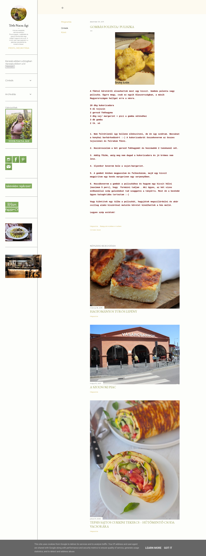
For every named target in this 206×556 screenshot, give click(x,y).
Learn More (153, 547)
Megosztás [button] (66, 22)
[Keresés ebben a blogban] (15, 63)
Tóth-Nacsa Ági (18, 25)
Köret (63, 32)
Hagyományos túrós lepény (113, 311)
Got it (168, 547)
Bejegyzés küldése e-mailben (111, 226)
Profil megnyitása (18, 48)
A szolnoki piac (103, 387)
